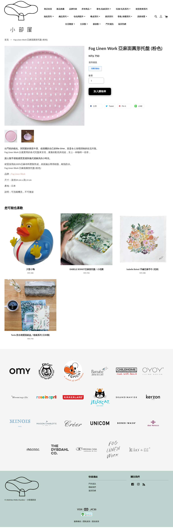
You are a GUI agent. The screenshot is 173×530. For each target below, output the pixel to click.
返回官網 (122, 25)
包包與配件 (80, 18)
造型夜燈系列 (141, 10)
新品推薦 (60, 10)
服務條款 (77, 524)
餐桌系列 (95, 18)
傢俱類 (97, 25)
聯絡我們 (92, 490)
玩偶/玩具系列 (123, 10)
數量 (91, 78)
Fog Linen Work (18, 177)
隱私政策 (86, 524)
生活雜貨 (70, 25)
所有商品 (87, 10)
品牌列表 (73, 10)
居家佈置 (142, 18)
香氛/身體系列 (125, 18)
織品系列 (64, 18)
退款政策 (95, 524)
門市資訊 (110, 25)
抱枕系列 (49, 18)
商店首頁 (48, 10)
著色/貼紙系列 (103, 10)
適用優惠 (93, 65)
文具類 (84, 25)
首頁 (6, 42)
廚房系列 (109, 18)
